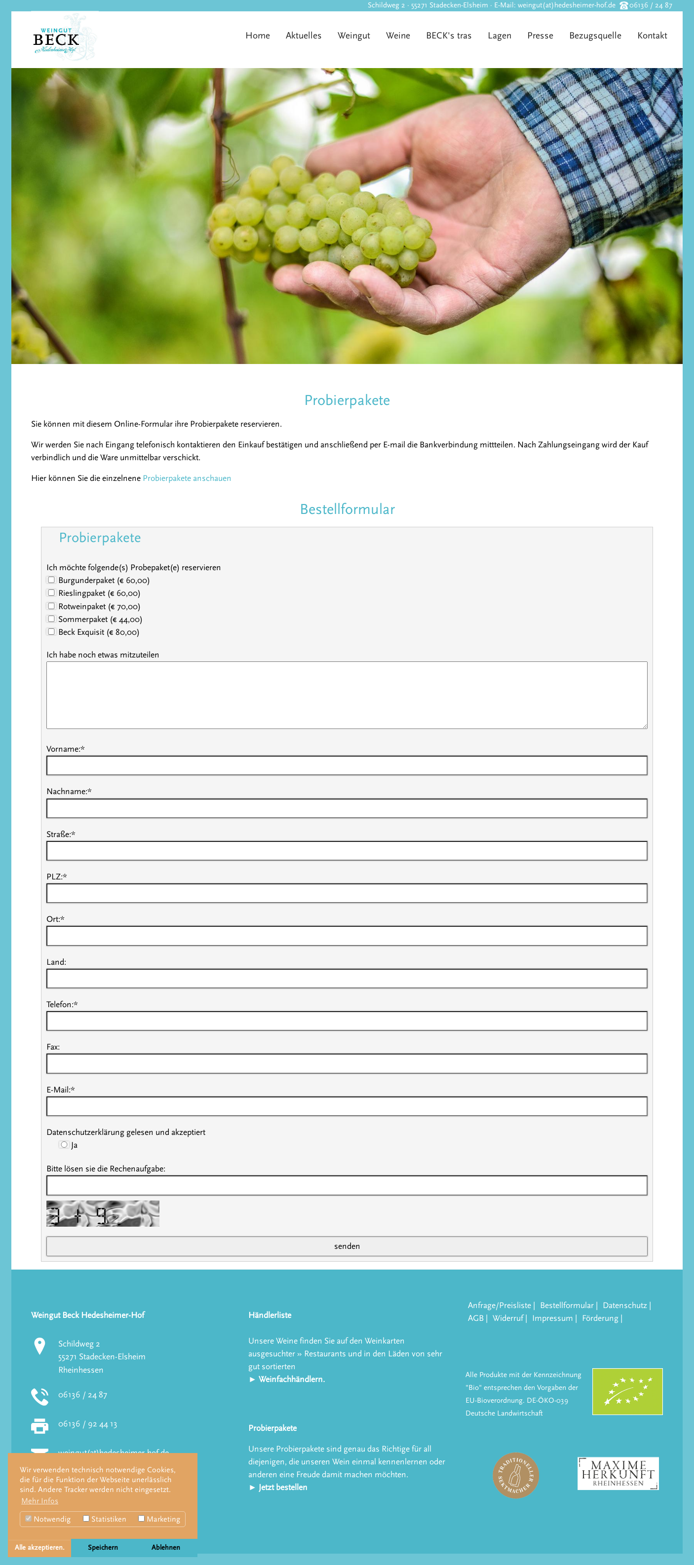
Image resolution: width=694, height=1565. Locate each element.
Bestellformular (567, 1305)
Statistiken (104, 1519)
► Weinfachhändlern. (286, 1379)
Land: (56, 962)
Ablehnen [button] (166, 1548)
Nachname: (69, 791)
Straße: (61, 834)
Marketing (159, 1519)
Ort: (55, 919)
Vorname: (65, 749)
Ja (68, 1145)
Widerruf (508, 1318)
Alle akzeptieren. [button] (40, 1548)
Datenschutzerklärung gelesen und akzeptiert (125, 1132)
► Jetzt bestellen (278, 1487)
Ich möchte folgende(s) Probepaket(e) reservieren (133, 567)
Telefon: (62, 1004)
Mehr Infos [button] (39, 1500)
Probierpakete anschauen (187, 478)
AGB (476, 1318)
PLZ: (56, 876)
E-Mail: (60, 1089)
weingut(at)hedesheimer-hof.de (567, 5)
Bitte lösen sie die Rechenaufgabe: (105, 1168)
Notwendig (48, 1519)
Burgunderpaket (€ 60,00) (98, 580)
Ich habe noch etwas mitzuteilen (102, 654)
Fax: (53, 1047)
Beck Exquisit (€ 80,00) (93, 632)
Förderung (600, 1318)
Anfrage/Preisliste (499, 1305)
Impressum (552, 1318)
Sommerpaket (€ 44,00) (94, 619)
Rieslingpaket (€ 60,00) (93, 593)
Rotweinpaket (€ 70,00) (93, 606)
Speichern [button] (103, 1548)
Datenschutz (625, 1305)
